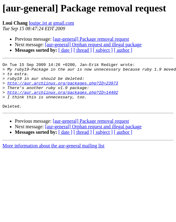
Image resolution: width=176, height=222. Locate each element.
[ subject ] (103, 50)
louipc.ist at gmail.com (51, 23)
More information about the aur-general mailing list (53, 155)
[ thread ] (82, 50)
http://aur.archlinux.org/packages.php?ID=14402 (62, 98)
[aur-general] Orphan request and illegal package (93, 44)
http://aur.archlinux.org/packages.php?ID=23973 (62, 87)
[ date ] (65, 50)
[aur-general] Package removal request (91, 39)
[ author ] (123, 50)
